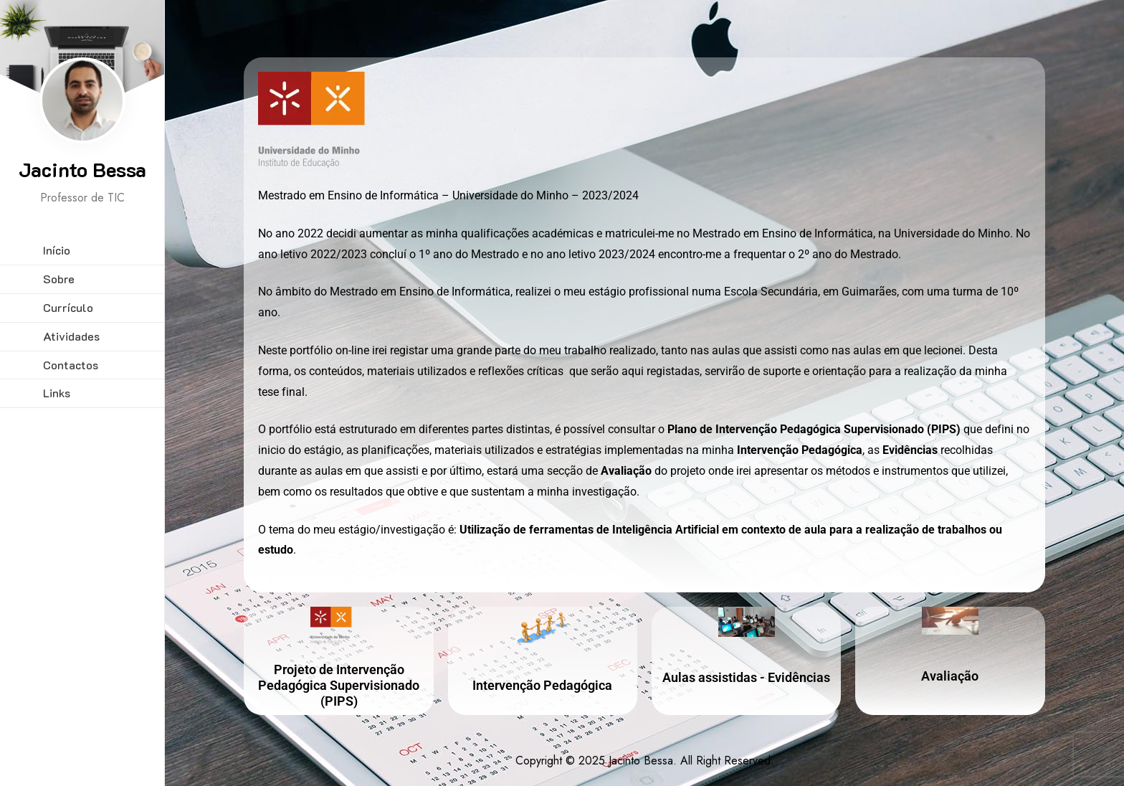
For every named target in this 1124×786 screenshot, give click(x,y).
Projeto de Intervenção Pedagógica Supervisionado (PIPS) (338, 685)
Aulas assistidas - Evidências (746, 677)
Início (56, 249)
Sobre (59, 278)
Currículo (68, 307)
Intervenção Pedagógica (542, 685)
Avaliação (949, 675)
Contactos (70, 364)
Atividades (71, 336)
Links (56, 392)
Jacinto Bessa (82, 169)
